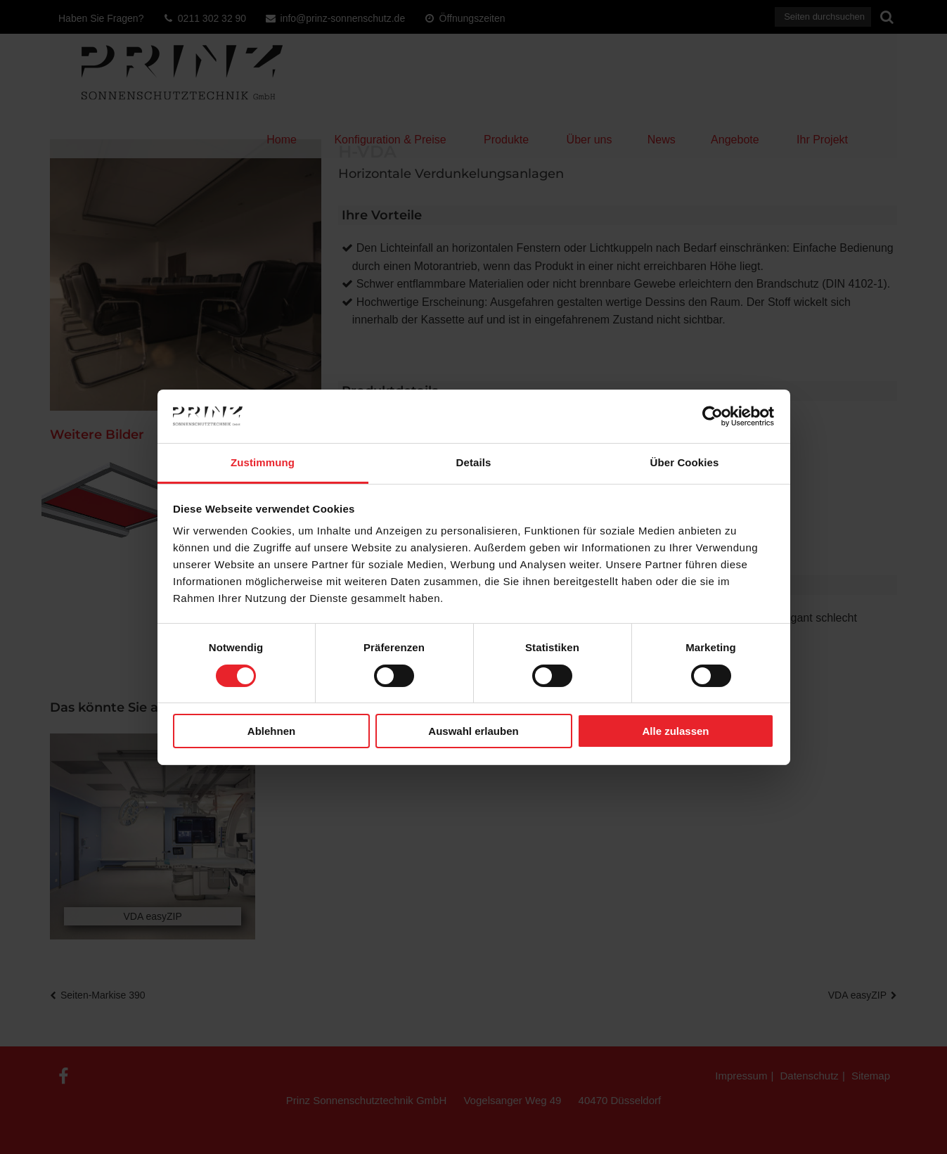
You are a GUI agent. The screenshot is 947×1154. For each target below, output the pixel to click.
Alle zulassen (675, 731)
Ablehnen (271, 731)
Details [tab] (473, 462)
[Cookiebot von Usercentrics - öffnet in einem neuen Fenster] (712, 416)
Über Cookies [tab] (684, 462)
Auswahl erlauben (473, 731)
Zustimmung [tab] (263, 462)
